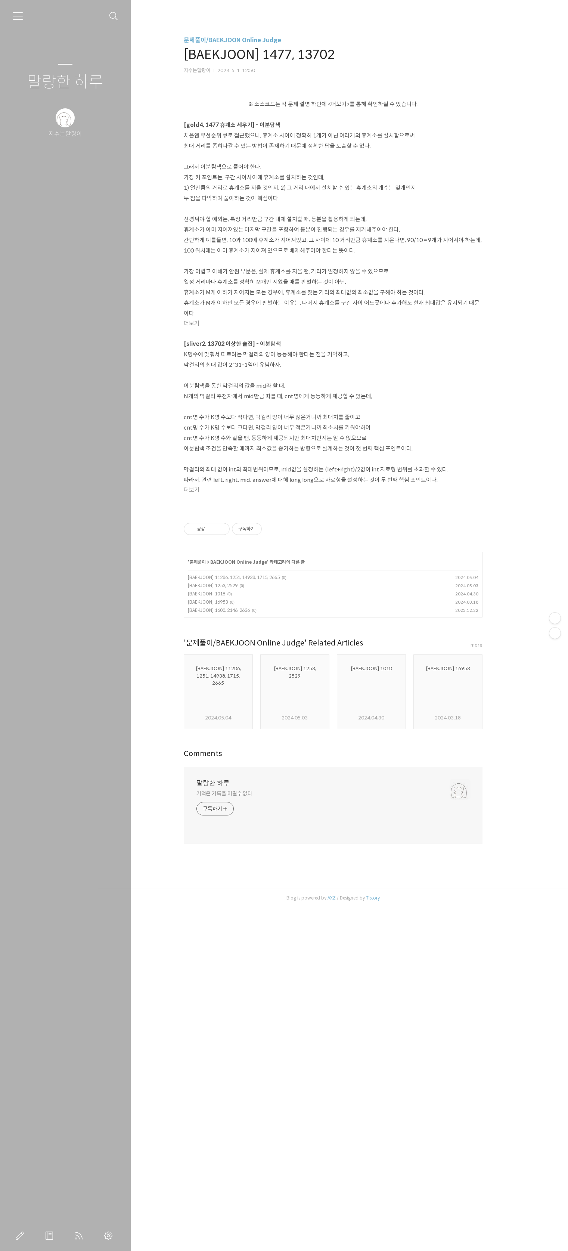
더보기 (207, 427)
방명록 (51, 1235)
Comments (219, 1097)
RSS (80, 1235)
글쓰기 (21, 1235)
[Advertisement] (349, 144)
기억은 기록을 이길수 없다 (240, 1137)
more (493, 988)
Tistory (389, 1241)
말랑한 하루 (65, 82)
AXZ (348, 1241)
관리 (110, 1235)
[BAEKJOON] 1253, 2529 (229, 929)
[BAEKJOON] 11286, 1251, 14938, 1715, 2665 (250, 921)
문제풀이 (213, 905)
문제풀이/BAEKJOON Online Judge (248, 40)
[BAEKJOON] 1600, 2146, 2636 (235, 954)
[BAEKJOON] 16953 (224, 945)
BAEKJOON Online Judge (254, 905)
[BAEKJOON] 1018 (222, 937)
